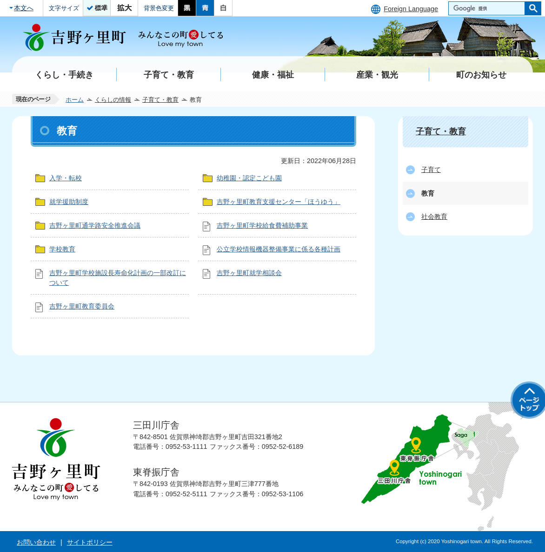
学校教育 (62, 249)
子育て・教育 (160, 99)
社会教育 (434, 216)
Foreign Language (411, 9)
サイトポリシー (90, 542)
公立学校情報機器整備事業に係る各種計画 (278, 249)
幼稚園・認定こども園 (249, 178)
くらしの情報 (113, 99)
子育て (431, 169)
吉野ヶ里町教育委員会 (81, 306)
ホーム (75, 99)
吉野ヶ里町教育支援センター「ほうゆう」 (278, 201)
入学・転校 (65, 178)
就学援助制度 (68, 201)
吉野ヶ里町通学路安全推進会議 (94, 225)
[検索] (489, 8)
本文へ (23, 8)
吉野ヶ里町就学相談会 (249, 272)
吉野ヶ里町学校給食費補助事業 (262, 225)
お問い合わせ (36, 542)
